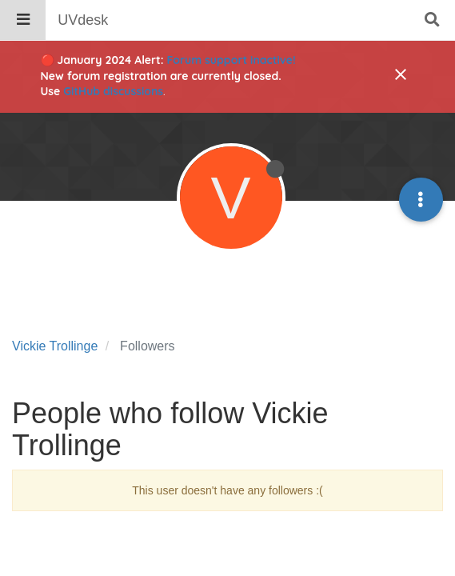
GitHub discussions (113, 91)
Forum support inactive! (231, 60)
